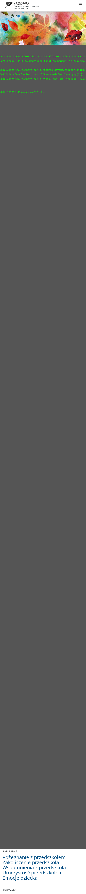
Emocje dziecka (20, 878)
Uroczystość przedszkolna (31, 872)
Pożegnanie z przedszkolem (34, 857)
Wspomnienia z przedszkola (34, 867)
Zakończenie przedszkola (21, 3)
